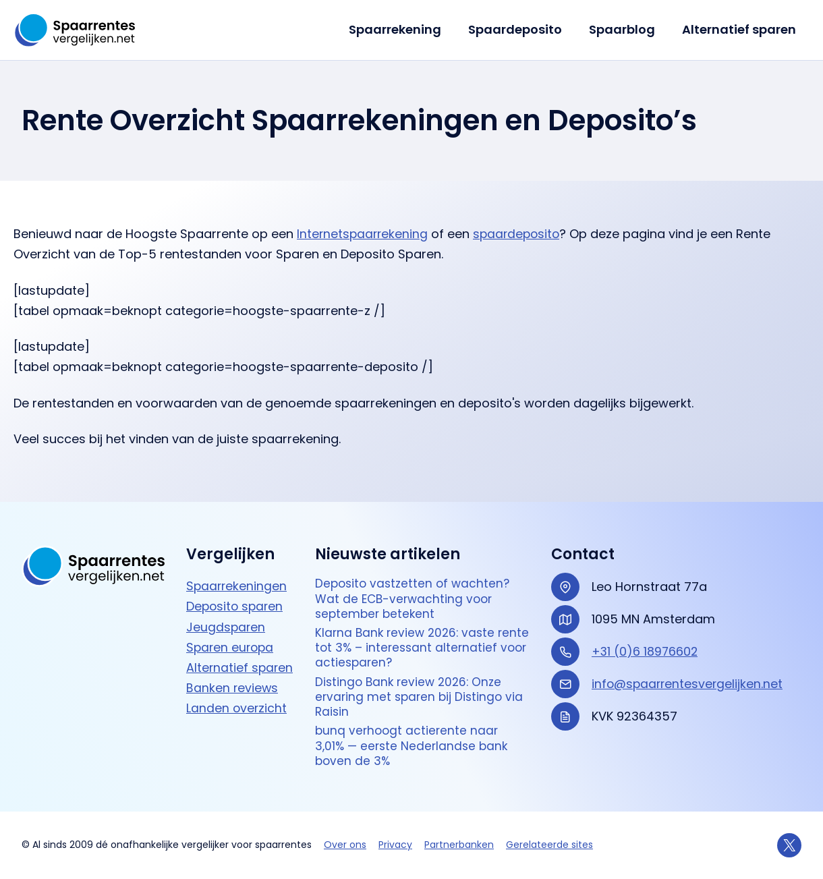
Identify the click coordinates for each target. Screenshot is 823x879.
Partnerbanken (459, 845)
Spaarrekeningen (237, 576)
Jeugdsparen (226, 616)
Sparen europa (231, 636)
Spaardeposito (522, 29)
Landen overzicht (237, 716)
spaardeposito (520, 233)
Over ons (345, 845)
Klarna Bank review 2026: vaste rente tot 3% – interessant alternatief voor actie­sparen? (408, 641)
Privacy (395, 845)
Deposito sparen (236, 596)
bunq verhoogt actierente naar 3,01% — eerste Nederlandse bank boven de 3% (414, 744)
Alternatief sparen (740, 29)
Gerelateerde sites (549, 845)
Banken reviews (232, 696)
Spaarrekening (404, 29)
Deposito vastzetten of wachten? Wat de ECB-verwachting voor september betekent (415, 590)
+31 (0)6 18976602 (646, 641)
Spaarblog (626, 29)
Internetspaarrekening (363, 233)
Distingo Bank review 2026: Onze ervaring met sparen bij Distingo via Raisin (421, 693)
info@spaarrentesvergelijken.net (689, 674)
